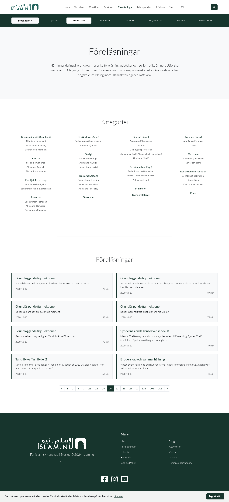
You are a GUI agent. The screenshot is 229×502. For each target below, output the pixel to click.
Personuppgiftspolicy (180, 462)
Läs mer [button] (118, 496)
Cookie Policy (128, 462)
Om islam (79, 7)
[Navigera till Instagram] (114, 479)
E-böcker (108, 7)
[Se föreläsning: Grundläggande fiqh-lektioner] (62, 278)
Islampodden (144, 7)
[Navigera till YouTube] (124, 479)
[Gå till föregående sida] (62, 388)
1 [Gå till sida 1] (67, 388)
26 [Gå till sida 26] (110, 388)
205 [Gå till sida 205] (152, 388)
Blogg (172, 441)
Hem (67, 7)
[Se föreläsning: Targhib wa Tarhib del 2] (62, 359)
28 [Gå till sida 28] (123, 388)
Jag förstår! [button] (215, 496)
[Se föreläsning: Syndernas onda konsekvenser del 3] (167, 331)
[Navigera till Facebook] (104, 479)
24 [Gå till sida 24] (96, 388)
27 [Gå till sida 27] (117, 388)
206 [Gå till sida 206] (160, 388)
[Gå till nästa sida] (167, 388)
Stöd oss (160, 7)
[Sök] (195, 7)
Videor (172, 452)
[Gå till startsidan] (24, 7)
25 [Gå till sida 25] (103, 388)
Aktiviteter (175, 446)
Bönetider (93, 7)
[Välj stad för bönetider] (25, 21)
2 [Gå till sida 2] (72, 388)
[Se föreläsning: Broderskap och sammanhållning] (167, 359)
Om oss (173, 457)
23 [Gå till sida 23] (89, 388)
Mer (171, 7)
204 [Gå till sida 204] (144, 388)
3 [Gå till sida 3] (78, 388)
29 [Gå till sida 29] (130, 388)
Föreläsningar (126, 7)
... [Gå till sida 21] (83, 388)
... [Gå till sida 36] (137, 388)
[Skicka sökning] (214, 7)
